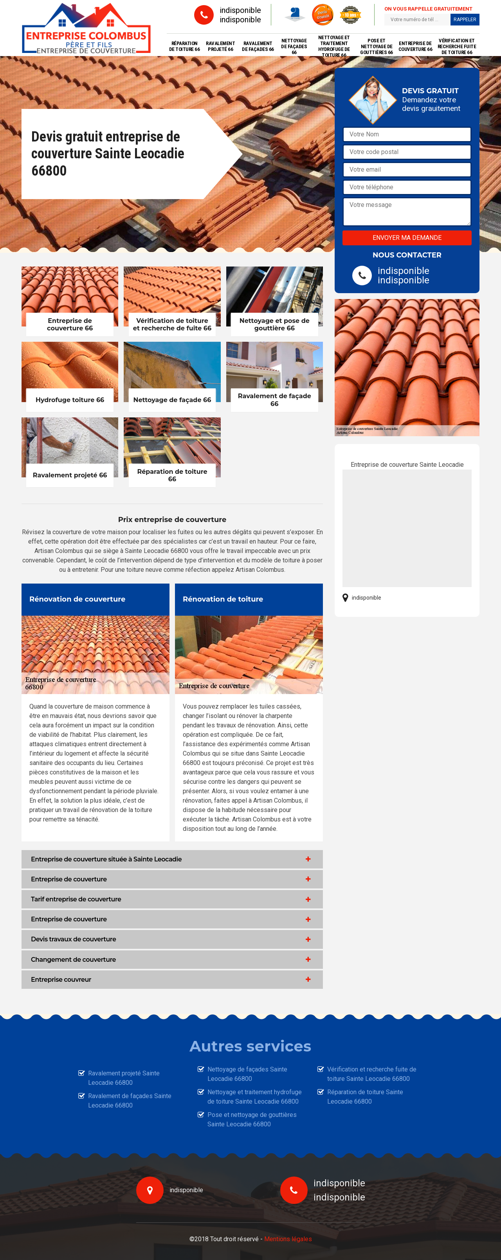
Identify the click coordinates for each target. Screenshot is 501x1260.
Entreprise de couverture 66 (415, 46)
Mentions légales (288, 1239)
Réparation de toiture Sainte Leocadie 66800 (365, 1096)
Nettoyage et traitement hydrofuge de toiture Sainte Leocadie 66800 (254, 1096)
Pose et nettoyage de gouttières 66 (376, 46)
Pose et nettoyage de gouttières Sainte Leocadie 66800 (252, 1119)
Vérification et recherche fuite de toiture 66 (457, 46)
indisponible (240, 10)
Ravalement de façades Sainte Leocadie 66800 (129, 1100)
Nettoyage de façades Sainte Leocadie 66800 (247, 1074)
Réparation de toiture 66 (184, 46)
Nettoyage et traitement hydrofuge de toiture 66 (334, 46)
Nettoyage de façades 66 (294, 46)
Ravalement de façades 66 (258, 46)
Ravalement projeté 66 (220, 46)
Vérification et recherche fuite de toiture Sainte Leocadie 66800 (371, 1074)
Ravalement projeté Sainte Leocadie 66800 (124, 1078)
